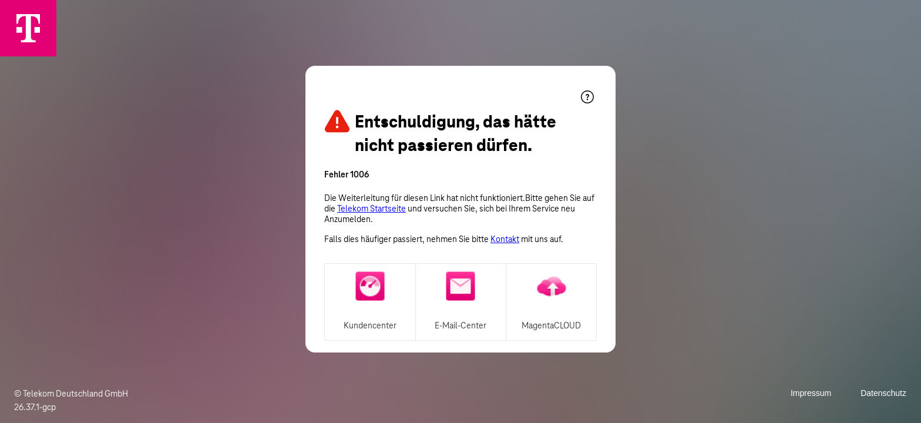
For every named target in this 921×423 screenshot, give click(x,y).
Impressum (811, 393)
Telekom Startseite (371, 208)
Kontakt (504, 239)
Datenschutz (883, 393)
